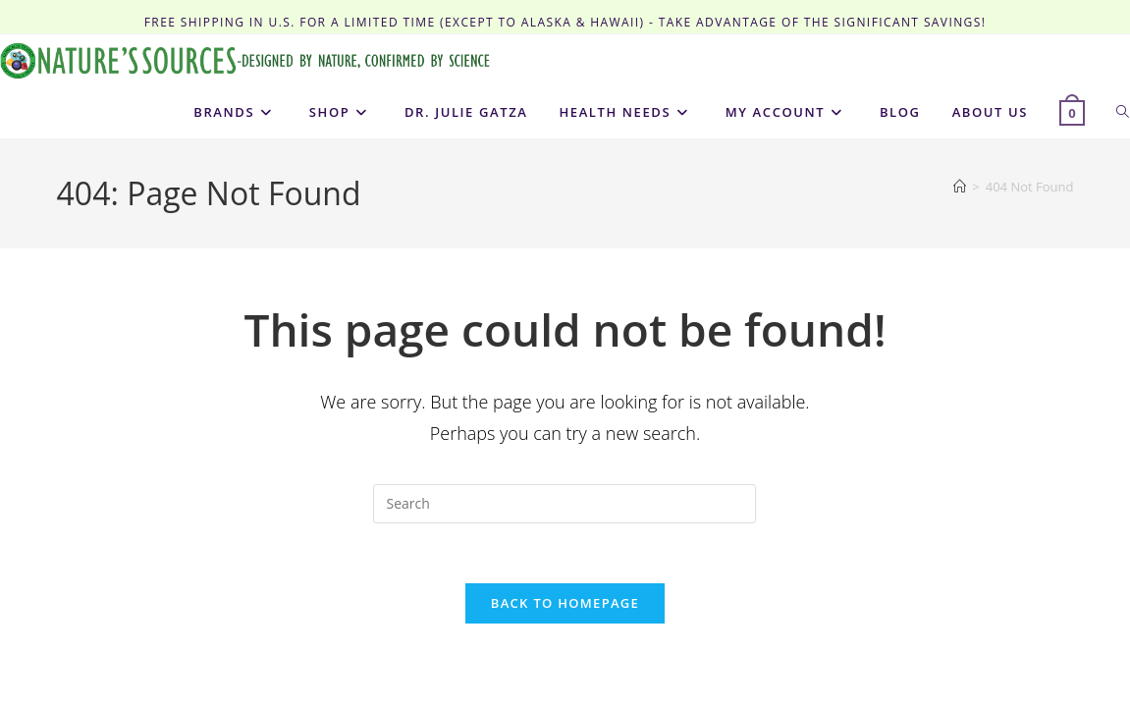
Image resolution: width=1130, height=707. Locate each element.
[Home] (959, 186)
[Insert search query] (564, 503)
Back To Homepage (565, 603)
